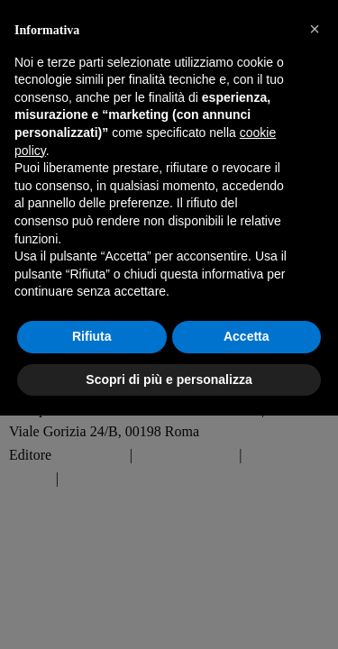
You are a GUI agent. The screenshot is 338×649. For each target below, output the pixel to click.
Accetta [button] (246, 336)
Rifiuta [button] (92, 336)
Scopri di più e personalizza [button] (168, 379)
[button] (314, 28)
